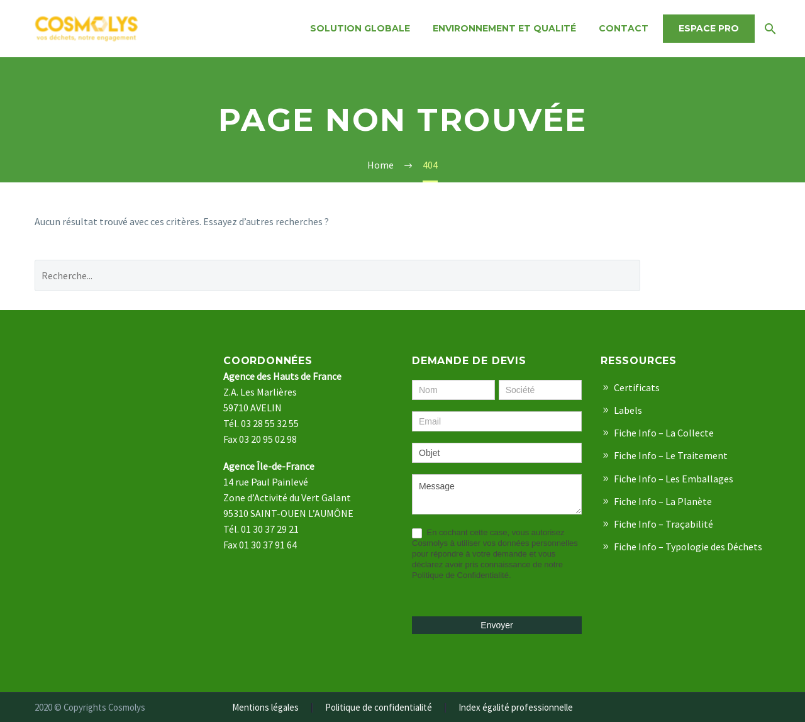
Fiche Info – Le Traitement (671, 455)
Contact (623, 28)
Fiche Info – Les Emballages (673, 478)
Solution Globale (360, 28)
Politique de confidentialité (378, 708)
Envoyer (496, 625)
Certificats (637, 387)
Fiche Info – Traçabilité (663, 524)
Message (497, 494)
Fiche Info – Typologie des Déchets (688, 546)
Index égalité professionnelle (515, 708)
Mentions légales (265, 708)
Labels (628, 410)
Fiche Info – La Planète (663, 501)
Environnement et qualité (504, 28)
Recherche (715, 275)
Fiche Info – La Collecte (664, 432)
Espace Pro (709, 28)
